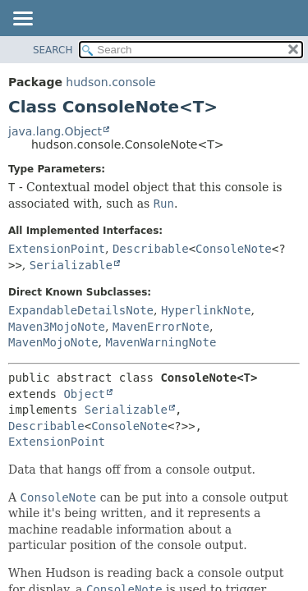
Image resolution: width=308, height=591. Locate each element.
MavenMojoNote (53, 342)
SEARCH (53, 50)
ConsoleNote (233, 248)
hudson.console (110, 82)
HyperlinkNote (206, 310)
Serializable (71, 265)
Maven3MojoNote (56, 326)
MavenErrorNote (161, 326)
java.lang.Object (55, 131)
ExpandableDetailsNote (81, 310)
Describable (151, 248)
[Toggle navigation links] (22, 19)
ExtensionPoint (56, 248)
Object (84, 394)
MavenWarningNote (160, 342)
